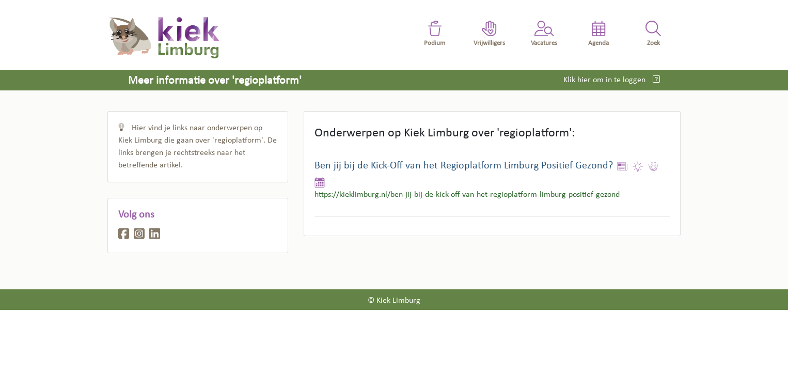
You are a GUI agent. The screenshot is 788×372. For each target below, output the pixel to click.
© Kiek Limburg (394, 301)
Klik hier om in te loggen (605, 80)
